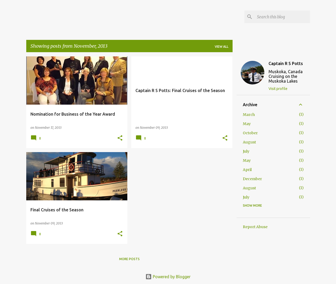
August (249, 142)
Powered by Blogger (168, 276)
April (247, 169)
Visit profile (278, 89)
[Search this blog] (282, 16)
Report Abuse (255, 226)
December (252, 178)
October (250, 133)
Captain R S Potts (286, 63)
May (247, 123)
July (246, 151)
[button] (120, 138)
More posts (129, 259)
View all (221, 46)
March (249, 114)
